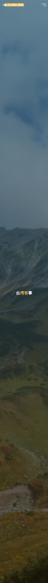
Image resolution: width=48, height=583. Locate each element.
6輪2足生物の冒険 (13, 4)
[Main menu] (44, 5)
